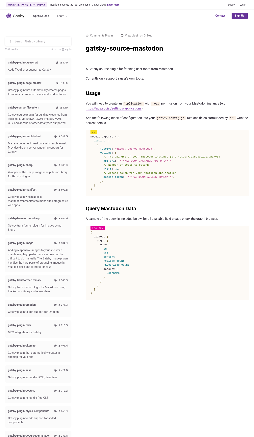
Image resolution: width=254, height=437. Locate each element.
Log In (243, 4)
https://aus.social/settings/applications (113, 108)
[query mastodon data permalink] (84, 209)
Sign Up (239, 15)
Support (232, 4)
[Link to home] (15, 15)
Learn (62, 16)
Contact (220, 15)
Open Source (43, 16)
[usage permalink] (84, 93)
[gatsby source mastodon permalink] (84, 48)
